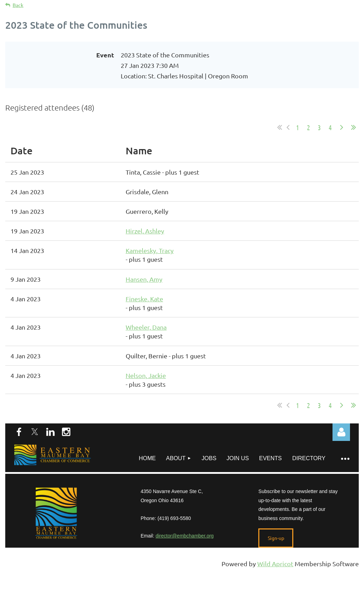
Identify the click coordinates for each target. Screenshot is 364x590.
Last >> (353, 127)
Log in (341, 432)
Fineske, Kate (144, 298)
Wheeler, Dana (146, 327)
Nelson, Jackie (146, 375)
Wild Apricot (275, 563)
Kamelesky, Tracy (150, 250)
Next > (341, 127)
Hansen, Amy (144, 279)
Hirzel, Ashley (145, 230)
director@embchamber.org (184, 536)
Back (18, 5)
